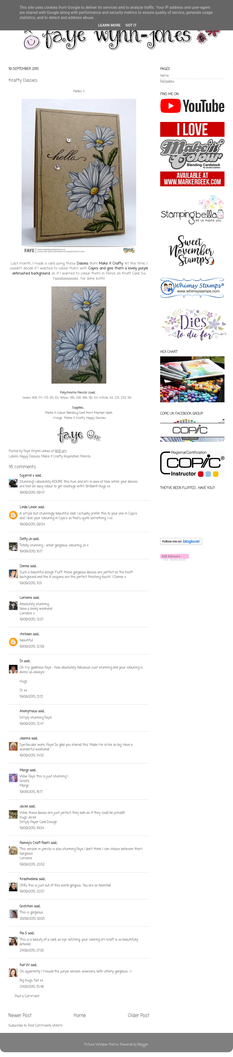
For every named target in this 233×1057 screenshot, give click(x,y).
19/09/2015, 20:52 (32, 864)
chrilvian (26, 634)
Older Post (138, 1015)
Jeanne (25, 738)
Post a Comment (27, 996)
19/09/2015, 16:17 (31, 792)
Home (80, 1015)
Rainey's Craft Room (35, 843)
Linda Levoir (28, 507)
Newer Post (20, 1015)
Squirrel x (27, 475)
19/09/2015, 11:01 (31, 583)
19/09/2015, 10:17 (31, 551)
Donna (24, 566)
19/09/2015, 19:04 (32, 828)
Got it (131, 25)
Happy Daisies (30, 456)
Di (21, 661)
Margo (24, 770)
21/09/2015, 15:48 (32, 986)
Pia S (23, 933)
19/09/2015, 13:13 (31, 696)
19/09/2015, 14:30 (32, 755)
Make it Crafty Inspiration (60, 456)
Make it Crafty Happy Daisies (85, 418)
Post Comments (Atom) (45, 1025)
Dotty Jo (26, 539)
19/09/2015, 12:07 (31, 619)
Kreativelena (29, 879)
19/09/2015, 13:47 (32, 724)
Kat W (25, 965)
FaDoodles (167, 81)
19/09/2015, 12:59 (32, 646)
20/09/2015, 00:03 (32, 918)
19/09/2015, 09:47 (32, 492)
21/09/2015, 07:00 (32, 950)
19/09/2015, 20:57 (32, 891)
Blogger (143, 1044)
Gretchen (26, 906)
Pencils (85, 456)
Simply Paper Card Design (38, 822)
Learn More (109, 25)
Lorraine (26, 598)
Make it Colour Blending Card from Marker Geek (78, 413)
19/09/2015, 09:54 (32, 524)
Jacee (24, 806)
